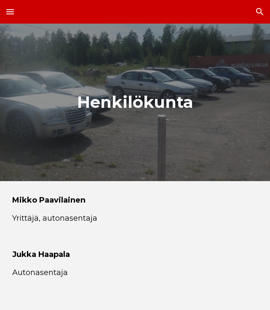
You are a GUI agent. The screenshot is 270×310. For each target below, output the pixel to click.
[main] (135, 102)
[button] (10, 11)
